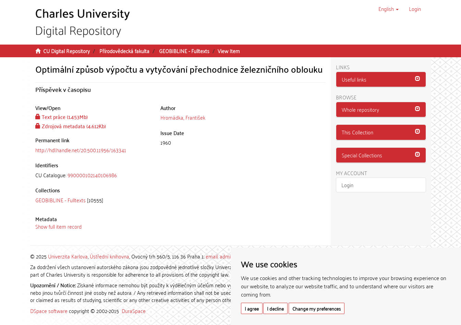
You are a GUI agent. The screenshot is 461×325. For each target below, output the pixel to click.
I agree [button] (252, 308)
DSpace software (49, 310)
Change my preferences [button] (316, 308)
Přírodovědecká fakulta (124, 51)
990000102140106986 (92, 175)
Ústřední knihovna (109, 256)
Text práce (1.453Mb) (61, 116)
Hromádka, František (182, 117)
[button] (388, 8)
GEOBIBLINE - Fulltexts (184, 51)
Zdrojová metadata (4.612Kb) (70, 126)
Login (347, 185)
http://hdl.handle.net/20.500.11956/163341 (80, 150)
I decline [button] (275, 308)
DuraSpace (134, 310)
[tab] (92, 175)
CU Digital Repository (66, 51)
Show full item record (58, 226)
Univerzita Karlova (68, 256)
